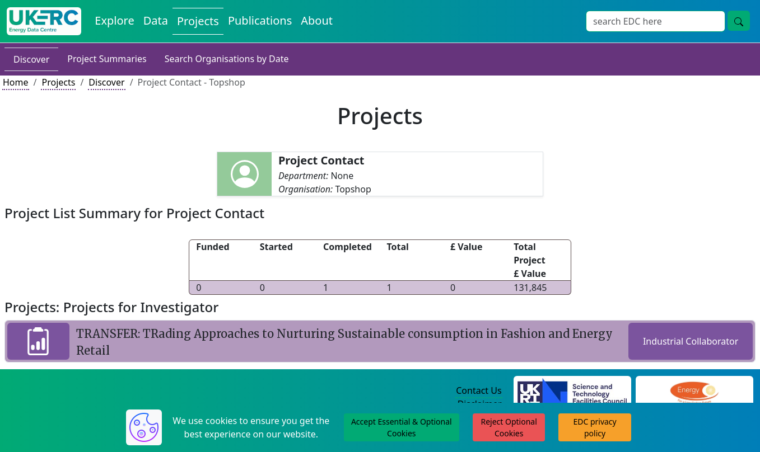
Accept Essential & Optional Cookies (401, 427)
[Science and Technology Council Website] (572, 391)
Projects (58, 82)
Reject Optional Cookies (509, 427)
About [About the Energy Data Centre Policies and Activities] (317, 20)
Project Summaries (106, 59)
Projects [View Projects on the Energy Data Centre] (198, 21)
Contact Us (478, 390)
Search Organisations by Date (227, 59)
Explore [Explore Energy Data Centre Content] (114, 20)
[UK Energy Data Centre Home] (44, 21)
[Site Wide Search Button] (739, 21)
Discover (31, 59)
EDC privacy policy (594, 427)
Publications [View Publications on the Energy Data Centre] (260, 20)
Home (16, 82)
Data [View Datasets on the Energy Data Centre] (155, 20)
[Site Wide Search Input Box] (655, 21)
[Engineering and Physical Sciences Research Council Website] (694, 391)
